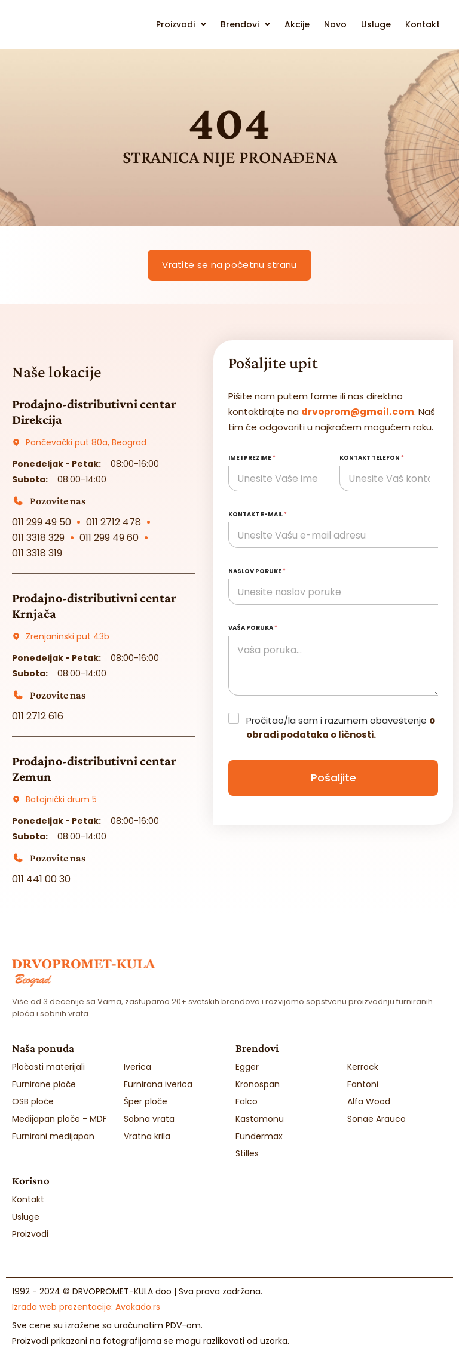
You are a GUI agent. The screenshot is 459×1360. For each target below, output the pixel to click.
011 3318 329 (38, 537)
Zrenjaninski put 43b (67, 636)
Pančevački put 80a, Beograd (86, 442)
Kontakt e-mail (257, 514)
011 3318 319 (37, 553)
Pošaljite (333, 777)
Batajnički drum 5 (61, 799)
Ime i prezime (252, 457)
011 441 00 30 (41, 879)
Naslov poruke (257, 571)
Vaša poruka (252, 627)
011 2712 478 (113, 522)
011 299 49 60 (109, 537)
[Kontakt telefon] (388, 478)
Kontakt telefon (371, 457)
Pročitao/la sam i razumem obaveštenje (340, 727)
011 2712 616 (37, 716)
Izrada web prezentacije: (86, 1306)
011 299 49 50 (41, 522)
